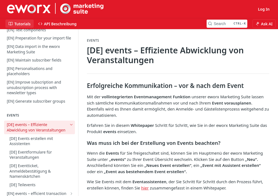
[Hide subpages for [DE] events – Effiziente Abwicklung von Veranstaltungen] (71, 124)
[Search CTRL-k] (227, 24)
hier (145, 188)
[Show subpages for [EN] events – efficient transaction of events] (71, 193)
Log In (264, 9)
